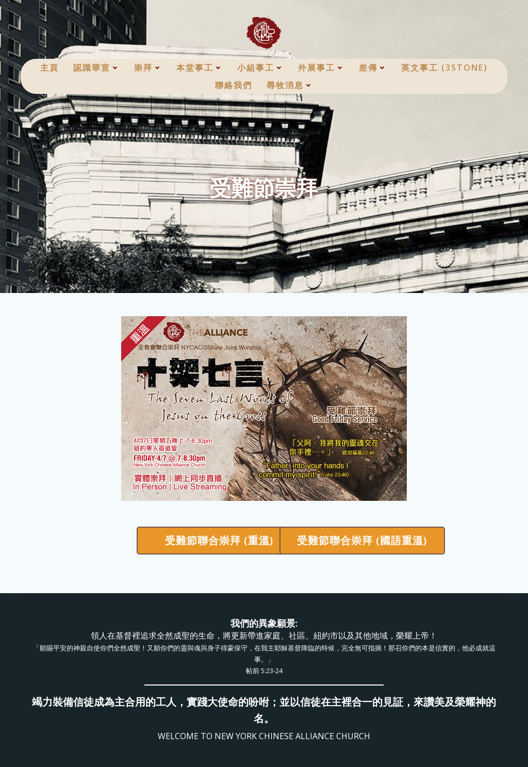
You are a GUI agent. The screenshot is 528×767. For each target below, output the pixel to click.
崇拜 (148, 67)
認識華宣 (96, 67)
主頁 (49, 67)
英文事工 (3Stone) (444, 67)
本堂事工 (199, 67)
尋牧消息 (290, 85)
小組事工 (260, 67)
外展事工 (321, 67)
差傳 (373, 67)
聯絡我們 (233, 85)
